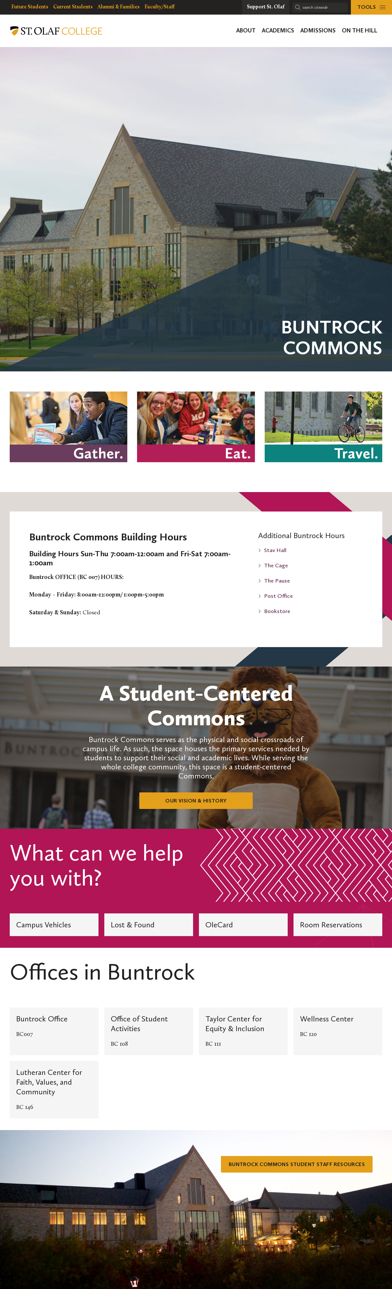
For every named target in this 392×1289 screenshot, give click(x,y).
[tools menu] (371, 7)
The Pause (277, 580)
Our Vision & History (196, 800)
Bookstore (277, 611)
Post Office (278, 595)
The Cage (276, 565)
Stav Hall (275, 550)
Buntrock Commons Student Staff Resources (290, 1164)
